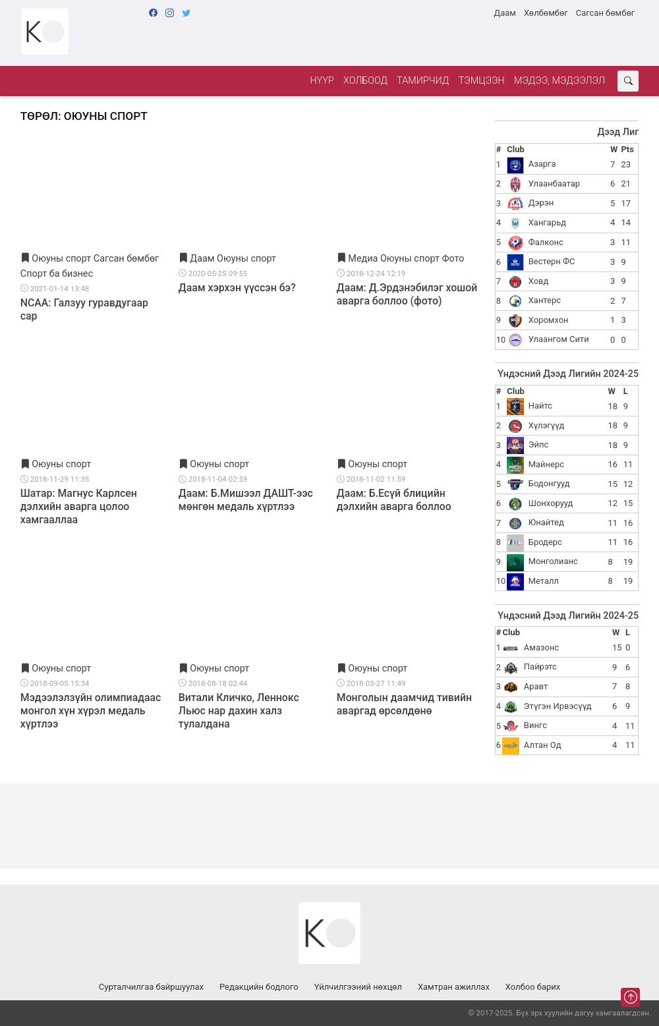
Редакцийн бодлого (259, 987)
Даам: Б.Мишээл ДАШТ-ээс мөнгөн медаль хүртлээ (246, 500)
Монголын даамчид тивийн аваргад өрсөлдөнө (404, 704)
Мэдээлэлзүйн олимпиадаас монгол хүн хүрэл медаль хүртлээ (90, 710)
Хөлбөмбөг (546, 13)
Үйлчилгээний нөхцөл (358, 987)
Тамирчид (423, 80)
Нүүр (321, 80)
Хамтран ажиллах (454, 987)
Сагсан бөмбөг (605, 13)
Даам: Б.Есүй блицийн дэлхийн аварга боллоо (394, 500)
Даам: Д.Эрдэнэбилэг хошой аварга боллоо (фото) (407, 294)
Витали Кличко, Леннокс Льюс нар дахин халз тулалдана (239, 710)
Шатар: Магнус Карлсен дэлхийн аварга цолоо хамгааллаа (78, 506)
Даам (504, 13)
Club (515, 149)
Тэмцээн (482, 80)
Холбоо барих (532, 987)
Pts (627, 149)
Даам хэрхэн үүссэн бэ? (237, 287)
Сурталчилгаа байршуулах (151, 987)
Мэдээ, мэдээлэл (559, 80)
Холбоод (365, 80)
